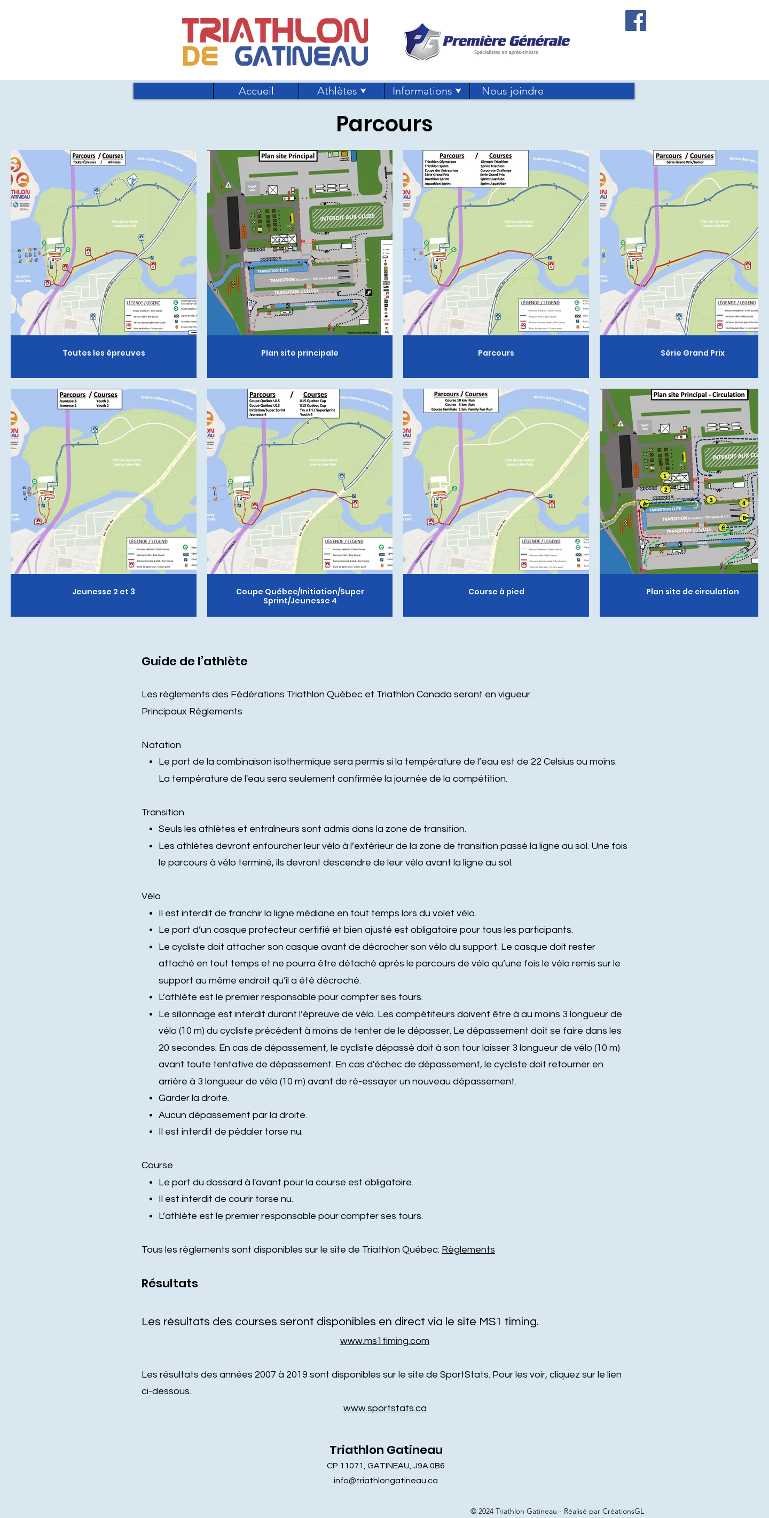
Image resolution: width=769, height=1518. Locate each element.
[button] (341, 91)
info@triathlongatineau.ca (386, 1480)
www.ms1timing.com (384, 1341)
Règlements (468, 1250)
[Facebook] (635, 20)
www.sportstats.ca (385, 1408)
